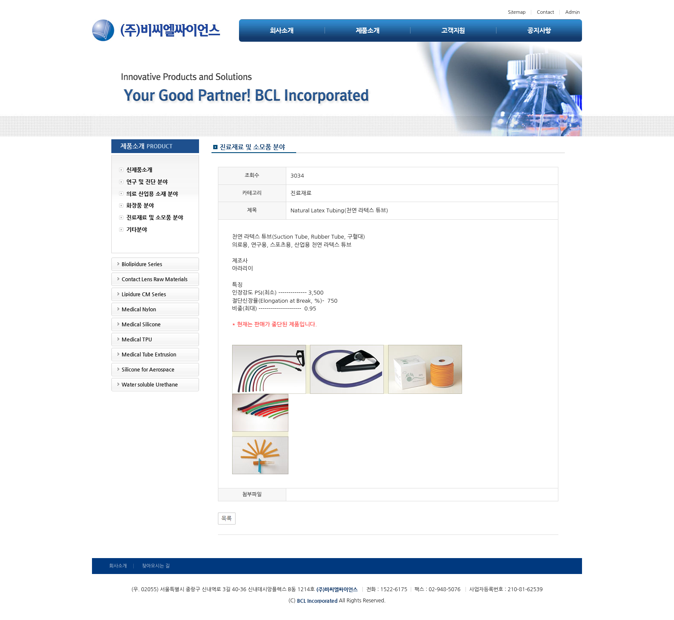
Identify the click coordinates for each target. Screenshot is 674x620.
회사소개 (282, 30)
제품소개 (368, 30)
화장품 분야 (136, 206)
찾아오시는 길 (156, 566)
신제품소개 (135, 170)
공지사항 (539, 30)
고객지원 (453, 30)
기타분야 (133, 230)
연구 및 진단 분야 (143, 182)
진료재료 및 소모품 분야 (151, 218)
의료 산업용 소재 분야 (148, 194)
